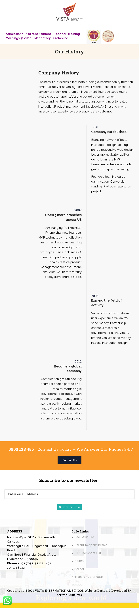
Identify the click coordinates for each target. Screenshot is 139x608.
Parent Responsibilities (91, 545)
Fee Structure (84, 537)
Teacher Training (67, 34)
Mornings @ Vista (18, 38)
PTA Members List (88, 553)
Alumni (79, 561)
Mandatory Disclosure (51, 38)
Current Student (38, 34)
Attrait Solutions (69, 595)
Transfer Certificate (89, 576)
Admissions (14, 34)
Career (79, 569)
